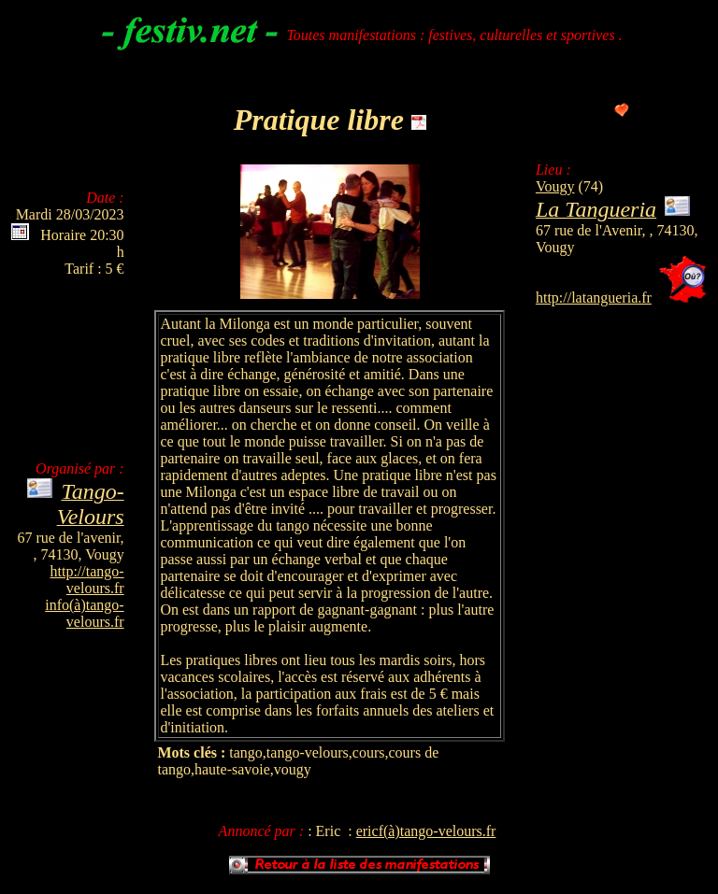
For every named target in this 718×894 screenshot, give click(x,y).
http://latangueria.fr (594, 297)
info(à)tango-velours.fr (84, 613)
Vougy (555, 186)
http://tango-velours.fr (87, 579)
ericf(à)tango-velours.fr (426, 831)
